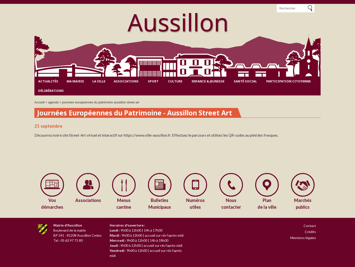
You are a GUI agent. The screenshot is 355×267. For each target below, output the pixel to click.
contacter (231, 203)
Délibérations (51, 90)
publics (303, 203)
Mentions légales (303, 238)
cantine (124, 203)
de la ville (267, 203)
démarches (52, 203)
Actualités (48, 81)
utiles (195, 203)
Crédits (310, 232)
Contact (310, 226)
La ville (98, 81)
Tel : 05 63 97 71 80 (68, 240)
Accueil (39, 102)
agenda (53, 102)
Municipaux (160, 203)
